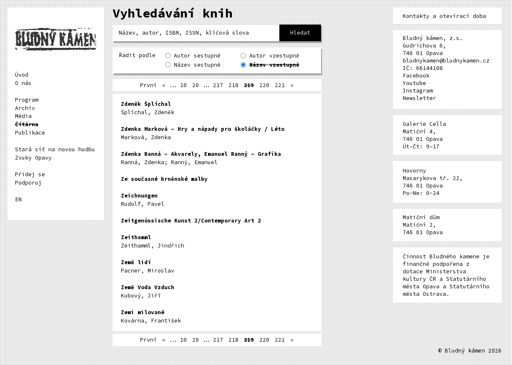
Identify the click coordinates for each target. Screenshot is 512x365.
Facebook (416, 75)
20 (195, 85)
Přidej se (30, 174)
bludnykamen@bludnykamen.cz (446, 60)
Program (26, 99)
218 (233, 85)
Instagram (418, 90)
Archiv (25, 108)
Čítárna (26, 124)
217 (218, 85)
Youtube (414, 83)
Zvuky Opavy (33, 157)
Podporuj (28, 182)
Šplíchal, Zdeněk (147, 108)
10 (183, 85)
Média (23, 116)
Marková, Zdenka (202, 133)
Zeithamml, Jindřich (152, 241)
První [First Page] (148, 85)
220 (264, 85)
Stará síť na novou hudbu (55, 149)
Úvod (21, 74)
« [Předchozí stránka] (164, 85)
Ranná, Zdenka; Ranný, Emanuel (201, 158)
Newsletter (419, 98)
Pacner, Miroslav (147, 266)
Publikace (30, 132)
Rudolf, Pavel (142, 200)
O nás (23, 83)
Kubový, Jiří (147, 291)
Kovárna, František (151, 316)
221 (280, 85)
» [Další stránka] (292, 85)
